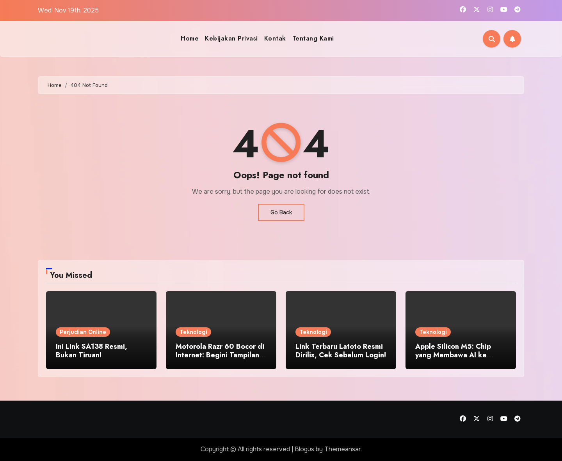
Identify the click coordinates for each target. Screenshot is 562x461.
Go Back (281, 212)
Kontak (275, 38)
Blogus (304, 449)
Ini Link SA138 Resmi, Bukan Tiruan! (91, 350)
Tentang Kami (313, 38)
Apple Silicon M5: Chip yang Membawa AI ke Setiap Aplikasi (453, 354)
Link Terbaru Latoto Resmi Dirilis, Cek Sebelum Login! (340, 350)
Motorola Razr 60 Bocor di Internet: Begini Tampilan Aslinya (220, 354)
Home (190, 38)
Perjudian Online (83, 332)
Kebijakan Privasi (231, 38)
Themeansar (342, 449)
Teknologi (193, 332)
